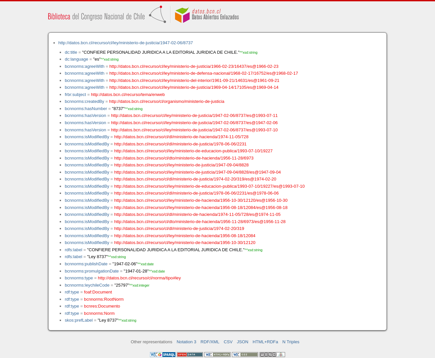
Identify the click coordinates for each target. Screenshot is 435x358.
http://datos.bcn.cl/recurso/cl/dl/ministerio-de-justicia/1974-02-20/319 (179, 228)
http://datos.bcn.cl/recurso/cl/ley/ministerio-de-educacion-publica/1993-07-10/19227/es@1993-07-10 (209, 186)
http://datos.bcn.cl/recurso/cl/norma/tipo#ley (139, 277)
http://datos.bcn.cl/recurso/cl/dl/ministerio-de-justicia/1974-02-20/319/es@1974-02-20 (195, 179)
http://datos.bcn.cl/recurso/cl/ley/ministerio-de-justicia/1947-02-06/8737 (125, 42)
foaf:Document (98, 292)
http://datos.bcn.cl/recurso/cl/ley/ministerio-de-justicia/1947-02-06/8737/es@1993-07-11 (194, 115)
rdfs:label (73, 249)
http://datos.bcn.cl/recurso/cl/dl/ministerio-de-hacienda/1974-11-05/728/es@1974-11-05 (197, 214)
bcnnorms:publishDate (86, 263)
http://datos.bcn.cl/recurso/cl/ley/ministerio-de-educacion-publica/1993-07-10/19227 (193, 150)
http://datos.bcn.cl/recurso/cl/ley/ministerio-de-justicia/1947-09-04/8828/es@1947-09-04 (197, 172)
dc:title (71, 52)
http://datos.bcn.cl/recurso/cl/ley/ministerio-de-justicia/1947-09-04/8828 (181, 164)
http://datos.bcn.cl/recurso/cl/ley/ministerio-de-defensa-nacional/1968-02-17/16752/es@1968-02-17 (203, 73)
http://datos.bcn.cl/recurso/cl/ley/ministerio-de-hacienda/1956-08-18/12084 (185, 235)
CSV (228, 341)
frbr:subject (75, 94)
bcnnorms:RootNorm (104, 299)
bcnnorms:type (79, 277)
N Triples (291, 341)
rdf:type (72, 292)
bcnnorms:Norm (99, 313)
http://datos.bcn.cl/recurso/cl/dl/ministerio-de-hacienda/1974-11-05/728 (181, 136)
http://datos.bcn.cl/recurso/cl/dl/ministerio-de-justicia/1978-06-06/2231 (180, 143)
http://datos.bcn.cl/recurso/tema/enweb (128, 94)
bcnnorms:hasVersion (85, 115)
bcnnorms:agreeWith (84, 66)
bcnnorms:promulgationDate (92, 271)
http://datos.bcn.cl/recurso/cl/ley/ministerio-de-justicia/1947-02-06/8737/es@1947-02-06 (194, 122)
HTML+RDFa (265, 341)
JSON (242, 341)
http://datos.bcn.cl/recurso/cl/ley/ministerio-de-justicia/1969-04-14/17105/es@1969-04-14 (193, 87)
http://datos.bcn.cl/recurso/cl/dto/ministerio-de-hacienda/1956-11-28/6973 (184, 158)
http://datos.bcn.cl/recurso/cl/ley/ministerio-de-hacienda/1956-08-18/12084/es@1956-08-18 (201, 207)
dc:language (76, 59)
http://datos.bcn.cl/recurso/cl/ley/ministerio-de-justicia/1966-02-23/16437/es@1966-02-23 (193, 66)
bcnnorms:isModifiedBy (87, 136)
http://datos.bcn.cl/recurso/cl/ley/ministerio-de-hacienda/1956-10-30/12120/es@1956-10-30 (201, 200)
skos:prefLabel (79, 320)
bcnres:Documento (102, 306)
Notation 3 (186, 341)
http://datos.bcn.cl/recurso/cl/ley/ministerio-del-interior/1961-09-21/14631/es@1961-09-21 (194, 80)
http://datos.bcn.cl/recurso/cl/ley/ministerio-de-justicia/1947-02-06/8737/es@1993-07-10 (194, 129)
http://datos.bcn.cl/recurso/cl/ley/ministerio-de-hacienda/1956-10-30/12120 (185, 242)
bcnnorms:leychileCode (87, 285)
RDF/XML (209, 341)
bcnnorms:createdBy (84, 101)
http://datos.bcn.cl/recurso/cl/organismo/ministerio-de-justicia (166, 101)
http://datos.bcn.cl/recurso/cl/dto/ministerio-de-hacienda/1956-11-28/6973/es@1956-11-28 (200, 221)
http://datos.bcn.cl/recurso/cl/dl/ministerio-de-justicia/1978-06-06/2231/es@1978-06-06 (196, 193)
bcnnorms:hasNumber (86, 108)
